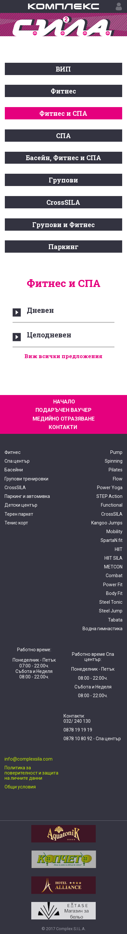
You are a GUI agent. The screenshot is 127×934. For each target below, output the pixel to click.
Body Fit (114, 593)
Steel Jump (110, 610)
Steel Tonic (110, 602)
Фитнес (63, 91)
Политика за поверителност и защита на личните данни (31, 773)
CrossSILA (63, 202)
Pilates (115, 469)
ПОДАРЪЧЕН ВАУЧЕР (63, 410)
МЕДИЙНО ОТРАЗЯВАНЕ (64, 419)
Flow (117, 478)
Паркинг (63, 246)
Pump (116, 452)
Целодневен (49, 334)
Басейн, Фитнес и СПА (63, 157)
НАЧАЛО (64, 402)
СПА (63, 135)
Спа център (17, 461)
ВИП (63, 69)
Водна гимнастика (102, 628)
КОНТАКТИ (63, 427)
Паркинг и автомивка (27, 496)
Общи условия (20, 786)
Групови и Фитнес (63, 224)
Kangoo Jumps (106, 522)
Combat (114, 575)
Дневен (40, 310)
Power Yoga (109, 487)
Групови (63, 180)
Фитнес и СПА (63, 113)
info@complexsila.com (29, 759)
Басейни (14, 469)
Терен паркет (19, 514)
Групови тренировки (26, 478)
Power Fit (112, 584)
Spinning (113, 461)
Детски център (21, 505)
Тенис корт (16, 522)
